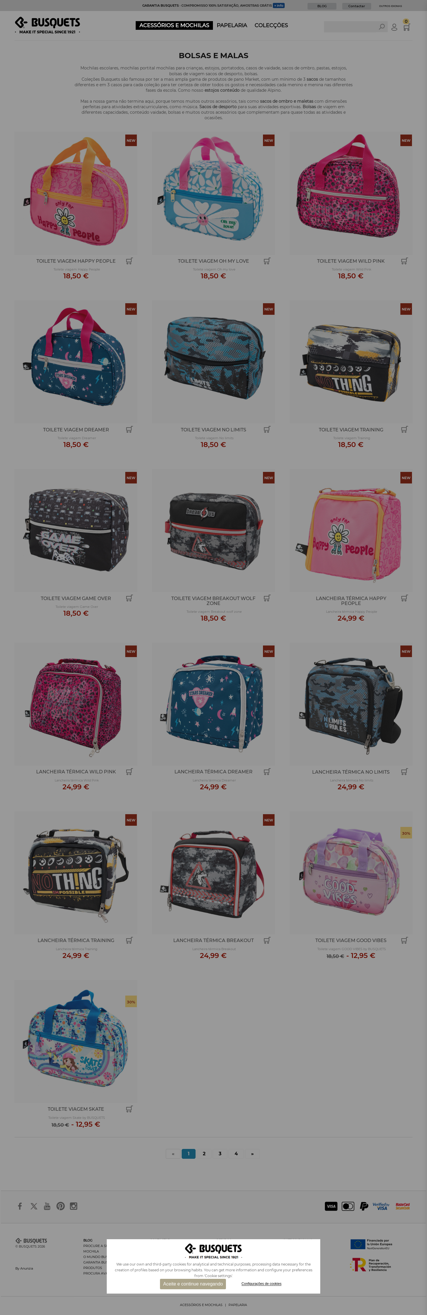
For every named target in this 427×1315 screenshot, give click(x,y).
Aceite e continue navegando (193, 1283)
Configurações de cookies (261, 1284)
